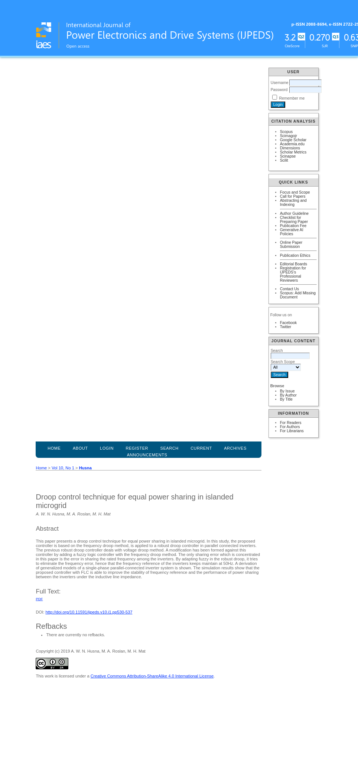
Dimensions (290, 148)
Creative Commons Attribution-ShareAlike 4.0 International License (152, 676)
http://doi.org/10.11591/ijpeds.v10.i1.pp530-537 (89, 612)
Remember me (292, 98)
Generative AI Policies (291, 232)
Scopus (286, 132)
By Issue (287, 391)
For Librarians (292, 431)
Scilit (284, 160)
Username (280, 83)
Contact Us (289, 289)
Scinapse (288, 156)
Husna (85, 468)
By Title (286, 399)
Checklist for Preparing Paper (294, 220)
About (80, 448)
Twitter (286, 327)
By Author (288, 395)
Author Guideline (294, 213)
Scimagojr (288, 136)
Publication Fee (293, 226)
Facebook (288, 323)
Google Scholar (293, 140)
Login (107, 448)
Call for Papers (293, 196)
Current (201, 448)
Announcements (147, 455)
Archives (235, 448)
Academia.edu (292, 144)
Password (279, 90)
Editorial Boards (293, 264)
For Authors (290, 427)
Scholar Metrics (293, 152)
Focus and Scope (295, 192)
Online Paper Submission (291, 244)
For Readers (291, 423)
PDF (39, 599)
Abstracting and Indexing (293, 202)
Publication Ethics (295, 255)
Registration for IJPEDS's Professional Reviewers (293, 274)
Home (54, 448)
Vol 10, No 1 (63, 468)
